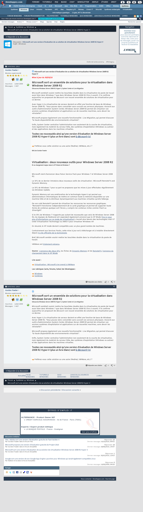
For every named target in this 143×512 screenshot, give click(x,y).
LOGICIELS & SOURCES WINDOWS (107, 16)
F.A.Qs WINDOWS (30, 376)
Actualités (22, 376)
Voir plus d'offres (89, 432)
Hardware (48, 10)
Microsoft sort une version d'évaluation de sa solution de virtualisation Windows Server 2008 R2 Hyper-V (63, 42)
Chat (71, 2)
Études (104, 2)
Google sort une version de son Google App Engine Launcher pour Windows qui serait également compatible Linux (50, 459)
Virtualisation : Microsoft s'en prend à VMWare (54, 265)
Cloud (40, 6)
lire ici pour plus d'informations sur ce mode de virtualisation (72, 218)
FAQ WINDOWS (52, 16)
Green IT (89, 10)
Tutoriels (47, 2)
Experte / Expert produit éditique (37, 427)
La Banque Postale (35, 429)
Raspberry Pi (71, 10)
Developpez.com (98, 479)
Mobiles (116, 6)
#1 (114, 66)
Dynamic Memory (79, 251)
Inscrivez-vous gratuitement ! (51, 19)
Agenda (49, 22)
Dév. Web (73, 6)
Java (66, 6)
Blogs (64, 2)
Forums (35, 2)
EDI (81, 6)
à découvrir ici (83, 136)
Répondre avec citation (94, 282)
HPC (56, 10)
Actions (19, 22)
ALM (50, 6)
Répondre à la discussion (17, 37)
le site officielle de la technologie (52, 233)
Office (108, 6)
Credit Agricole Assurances (40, 420)
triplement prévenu (51, 244)
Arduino (39, 10)
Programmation (90, 6)
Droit (113, 2)
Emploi (95, 2)
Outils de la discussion (95, 62)
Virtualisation (127, 10)
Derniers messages (8, 22)
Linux (32, 10)
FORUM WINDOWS (14, 16)
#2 (114, 286)
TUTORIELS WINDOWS (69, 16)
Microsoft (58, 6)
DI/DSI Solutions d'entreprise (24, 6)
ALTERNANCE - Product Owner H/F (38, 417)
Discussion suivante (70, 390)
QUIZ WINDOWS (86, 16)
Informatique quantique (61, 13)
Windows (23, 10)
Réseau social (31, 22)
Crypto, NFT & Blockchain (81, 13)
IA (45, 6)
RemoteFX (97, 251)
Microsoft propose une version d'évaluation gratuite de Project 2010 (32, 445)
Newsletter (83, 2)
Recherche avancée (134, 22)
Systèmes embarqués (112, 10)
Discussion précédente (50, 390)
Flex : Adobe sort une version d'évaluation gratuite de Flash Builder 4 (32, 440)
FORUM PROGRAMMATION (34, 16)
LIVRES (124, 16)
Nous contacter (86, 479)
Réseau (81, 10)
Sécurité (99, 10)
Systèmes (125, 6)
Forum (10, 27)
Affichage (109, 62)
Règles (62, 22)
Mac (62, 10)
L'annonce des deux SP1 (49, 251)
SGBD (101, 6)
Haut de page (110, 479)
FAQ (56, 2)
